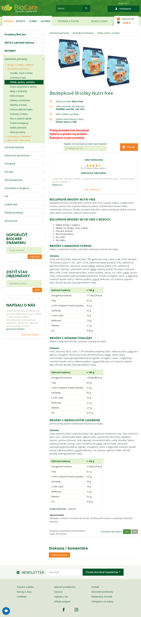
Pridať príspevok (59, 554)
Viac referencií (92, 189)
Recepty (20, 21)
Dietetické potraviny (16, 59)
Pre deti (9, 171)
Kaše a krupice (17, 95)
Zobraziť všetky (30, 334)
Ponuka (8, 21)
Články (33, 21)
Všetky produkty (14, 212)
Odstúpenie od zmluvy (102, 601)
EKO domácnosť (13, 180)
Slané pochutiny (17, 132)
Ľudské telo (11, 204)
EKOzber (45, 21)
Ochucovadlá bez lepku (21, 109)
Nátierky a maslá (18, 104)
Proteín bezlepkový (19, 123)
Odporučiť (35, 256)
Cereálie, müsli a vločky (21, 73)
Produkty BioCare (15, 34)
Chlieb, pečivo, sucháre (22, 82)
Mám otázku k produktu (67, 114)
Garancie (58, 591)
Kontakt (95, 586)
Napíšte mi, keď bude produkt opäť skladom (85, 144)
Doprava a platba (68, 21)
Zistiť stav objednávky (18, 274)
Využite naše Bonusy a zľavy (69, 120)
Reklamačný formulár (101, 596)
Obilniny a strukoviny (20, 100)
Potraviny (10, 163)
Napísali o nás (61, 596)
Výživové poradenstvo (65, 586)
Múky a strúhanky (18, 91)
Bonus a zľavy (99, 21)
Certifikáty (22, 596)
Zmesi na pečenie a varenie (23, 86)
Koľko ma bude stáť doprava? (70, 106)
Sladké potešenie (18, 127)
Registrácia (123, 3)
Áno (127, 531)
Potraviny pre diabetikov (19, 136)
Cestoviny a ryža (18, 77)
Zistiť (37, 289)
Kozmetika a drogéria (17, 188)
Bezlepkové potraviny (18, 68)
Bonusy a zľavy (24, 591)
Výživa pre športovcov (17, 155)
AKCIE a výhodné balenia (19, 42)
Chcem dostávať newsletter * (103, 572)
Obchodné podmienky (102, 591)
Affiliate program (62, 601)
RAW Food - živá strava (18, 140)
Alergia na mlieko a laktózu (20, 64)
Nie (134, 531)
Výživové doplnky (14, 147)
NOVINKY (10, 50)
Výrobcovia (11, 220)
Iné (6, 196)
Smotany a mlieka (18, 114)
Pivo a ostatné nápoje (21, 118)
